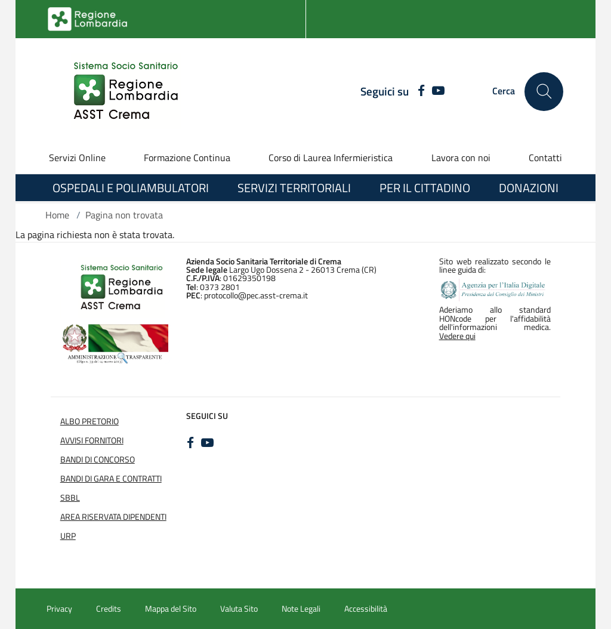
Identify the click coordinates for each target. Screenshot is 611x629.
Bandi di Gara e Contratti (111, 478)
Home (57, 215)
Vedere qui (457, 336)
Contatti (545, 157)
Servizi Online (77, 157)
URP (68, 535)
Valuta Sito (239, 608)
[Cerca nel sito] (543, 91)
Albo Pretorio (89, 421)
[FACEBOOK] (418, 91)
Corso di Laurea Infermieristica (331, 157)
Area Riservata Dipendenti (113, 516)
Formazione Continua (187, 157)
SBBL (70, 497)
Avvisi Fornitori (92, 440)
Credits (108, 608)
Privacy (59, 608)
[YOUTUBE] (438, 91)
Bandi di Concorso (97, 459)
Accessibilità (365, 608)
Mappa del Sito (170, 608)
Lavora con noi (460, 157)
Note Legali (301, 608)
